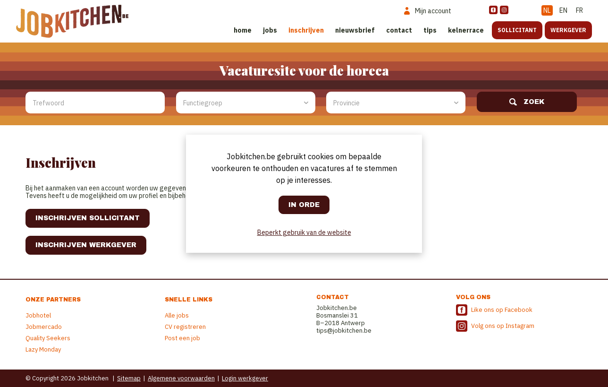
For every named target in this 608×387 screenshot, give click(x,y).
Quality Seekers (47, 338)
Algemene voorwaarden (181, 378)
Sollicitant (517, 30)
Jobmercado (43, 327)
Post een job (182, 338)
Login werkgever (245, 378)
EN (563, 10)
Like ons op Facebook (501, 310)
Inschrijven (306, 30)
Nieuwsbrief (355, 30)
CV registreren (185, 327)
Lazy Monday (43, 349)
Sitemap (129, 378)
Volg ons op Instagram (502, 326)
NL (547, 10)
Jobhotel (38, 315)
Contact (399, 30)
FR (579, 10)
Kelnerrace (466, 30)
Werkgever (568, 30)
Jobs (270, 30)
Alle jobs (177, 315)
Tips (430, 30)
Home (243, 30)
